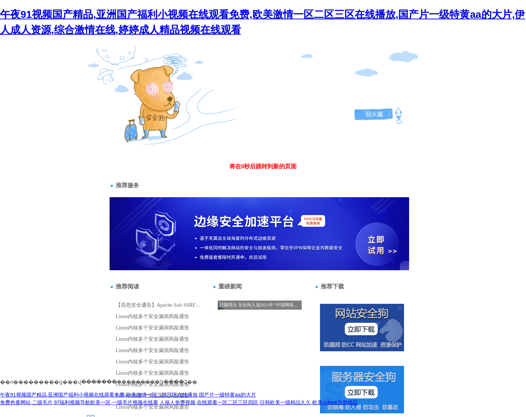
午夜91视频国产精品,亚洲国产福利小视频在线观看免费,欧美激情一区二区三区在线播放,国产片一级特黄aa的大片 (128, 395)
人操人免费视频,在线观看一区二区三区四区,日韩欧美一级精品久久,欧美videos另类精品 (259, 402)
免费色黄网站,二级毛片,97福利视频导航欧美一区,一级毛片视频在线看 (79, 402)
